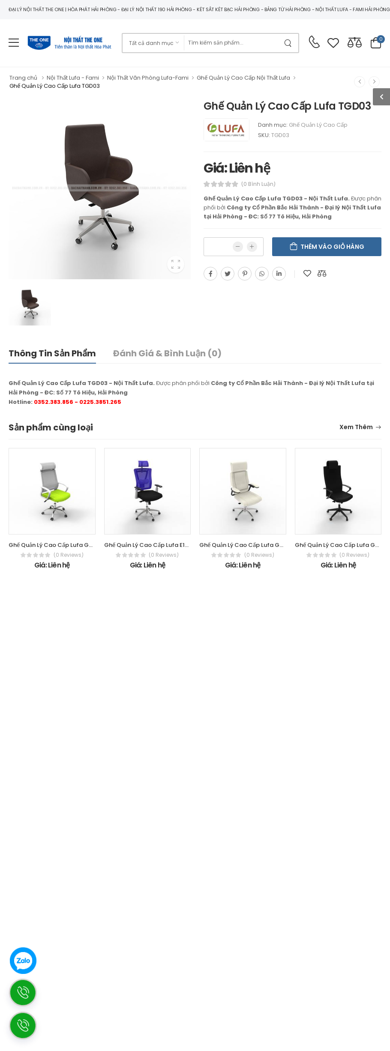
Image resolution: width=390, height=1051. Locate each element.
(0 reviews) (69, 555)
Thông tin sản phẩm (52, 353)
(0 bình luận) (258, 184)
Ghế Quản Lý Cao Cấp (318, 125)
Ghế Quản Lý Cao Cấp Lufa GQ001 (246, 545)
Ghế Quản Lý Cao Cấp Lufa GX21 (339, 545)
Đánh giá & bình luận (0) (167, 353)
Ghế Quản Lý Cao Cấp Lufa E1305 (149, 545)
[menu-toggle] (14, 43)
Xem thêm (356, 427)
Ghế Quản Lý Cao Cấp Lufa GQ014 (56, 545)
